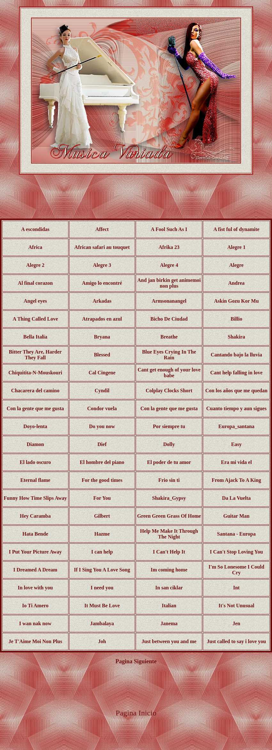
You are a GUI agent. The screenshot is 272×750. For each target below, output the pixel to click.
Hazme (102, 534)
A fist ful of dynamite (236, 229)
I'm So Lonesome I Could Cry (236, 569)
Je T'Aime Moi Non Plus (35, 641)
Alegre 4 (169, 265)
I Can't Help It (169, 552)
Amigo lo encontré (102, 283)
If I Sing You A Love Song (102, 569)
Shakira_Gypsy (169, 498)
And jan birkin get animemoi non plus (169, 283)
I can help (102, 552)
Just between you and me (168, 641)
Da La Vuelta (236, 498)
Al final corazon (35, 283)
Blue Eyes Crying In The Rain (169, 354)
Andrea (236, 283)
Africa (35, 247)
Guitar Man (236, 516)
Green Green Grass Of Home (169, 516)
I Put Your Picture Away (35, 552)
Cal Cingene (102, 372)
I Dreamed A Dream (35, 569)
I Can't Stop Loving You (236, 552)
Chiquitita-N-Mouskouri (35, 372)
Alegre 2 (35, 265)
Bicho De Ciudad (169, 319)
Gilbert (102, 516)
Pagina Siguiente (136, 661)
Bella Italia (35, 336)
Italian (169, 605)
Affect (102, 229)
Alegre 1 (236, 247)
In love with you (35, 587)
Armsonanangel (169, 301)
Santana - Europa (236, 534)
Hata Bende (35, 534)
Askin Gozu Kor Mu (236, 301)
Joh (102, 641)
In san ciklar (169, 587)
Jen (236, 623)
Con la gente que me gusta (35, 408)
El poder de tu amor (169, 462)
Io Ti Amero (35, 605)
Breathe (169, 336)
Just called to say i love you (236, 641)
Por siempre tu (169, 426)
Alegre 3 (102, 265)
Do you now (102, 426)
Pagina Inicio (136, 713)
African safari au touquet (102, 247)
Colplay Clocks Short (169, 390)
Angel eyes (35, 301)
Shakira (236, 336)
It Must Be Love (102, 605)
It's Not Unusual (236, 605)
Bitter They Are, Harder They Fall (35, 354)
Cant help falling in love (236, 372)
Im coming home (169, 569)
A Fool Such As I (169, 229)
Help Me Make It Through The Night (169, 533)
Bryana (102, 336)
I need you (102, 587)
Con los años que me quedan (236, 390)
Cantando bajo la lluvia (236, 354)
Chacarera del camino (35, 390)
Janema (169, 623)
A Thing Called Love (35, 319)
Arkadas (101, 301)
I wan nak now (35, 623)
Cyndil (102, 390)
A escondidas (35, 229)
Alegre (236, 265)
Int (236, 587)
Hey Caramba (35, 516)
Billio (236, 319)
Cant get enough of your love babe (169, 372)
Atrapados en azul (102, 319)
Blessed (102, 354)
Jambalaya (102, 623)
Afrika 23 (169, 247)
